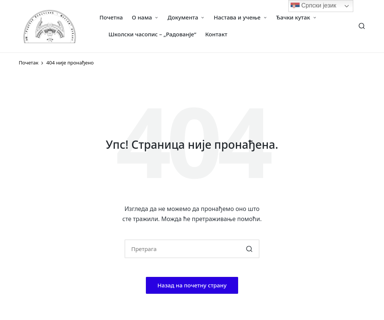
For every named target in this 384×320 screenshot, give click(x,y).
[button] (249, 248)
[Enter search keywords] (192, 248)
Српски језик (313, 5)
